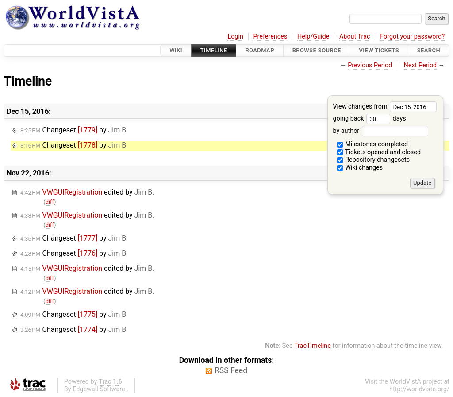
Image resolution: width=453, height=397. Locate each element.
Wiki (175, 50)
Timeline (213, 50)
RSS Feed (231, 370)
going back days (369, 118)
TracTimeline (312, 346)
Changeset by (74, 130)
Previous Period (370, 65)
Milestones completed (372, 144)
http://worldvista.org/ (419, 389)
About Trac (354, 36)
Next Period (420, 65)
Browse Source (316, 50)
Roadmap (259, 50)
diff (50, 201)
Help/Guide (313, 36)
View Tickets (379, 50)
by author (380, 131)
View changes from (385, 106)
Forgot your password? (412, 36)
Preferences (270, 36)
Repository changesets (373, 159)
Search (428, 50)
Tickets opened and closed (379, 152)
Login (235, 36)
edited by (87, 192)
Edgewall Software (99, 389)
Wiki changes (360, 167)
